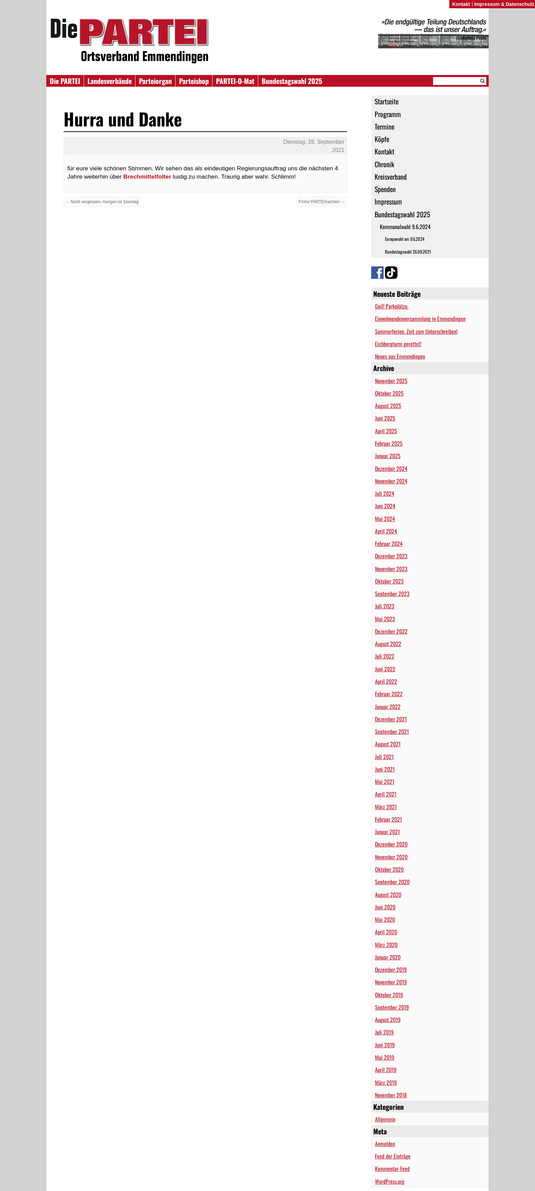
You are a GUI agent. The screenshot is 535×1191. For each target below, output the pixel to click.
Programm (388, 114)
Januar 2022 (388, 706)
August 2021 (388, 744)
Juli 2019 (384, 1032)
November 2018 (391, 1095)
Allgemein (385, 1119)
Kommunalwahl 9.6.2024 (405, 227)
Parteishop (194, 81)
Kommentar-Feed (392, 1168)
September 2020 (392, 882)
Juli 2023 (384, 606)
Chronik (384, 164)
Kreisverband (391, 176)
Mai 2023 (385, 619)
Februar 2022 (389, 694)
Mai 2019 (384, 1057)
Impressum (388, 201)
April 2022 (386, 681)
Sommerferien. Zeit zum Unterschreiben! (416, 331)
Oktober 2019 (389, 995)
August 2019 (388, 1019)
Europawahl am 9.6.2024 (404, 239)
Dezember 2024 (391, 468)
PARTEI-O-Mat (235, 81)
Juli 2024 (384, 493)
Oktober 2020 (389, 869)
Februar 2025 (389, 443)
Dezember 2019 (391, 969)
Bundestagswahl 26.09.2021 (408, 251)
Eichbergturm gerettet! (398, 344)
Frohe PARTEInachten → (322, 201)
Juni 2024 (385, 506)
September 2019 (392, 1007)
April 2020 (386, 932)
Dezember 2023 (391, 556)
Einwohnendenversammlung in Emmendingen (420, 318)
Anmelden (385, 1144)
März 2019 (386, 1082)
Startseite (386, 101)
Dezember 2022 (391, 631)
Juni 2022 (385, 669)
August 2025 (388, 405)
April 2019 (385, 1070)
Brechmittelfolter (147, 176)
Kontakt (384, 151)
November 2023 (391, 569)
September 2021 (392, 731)
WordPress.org (389, 1181)
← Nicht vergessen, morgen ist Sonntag (102, 201)
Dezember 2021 (391, 719)
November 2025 (391, 381)
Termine (384, 126)
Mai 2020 (385, 919)
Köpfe (382, 139)
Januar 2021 (387, 832)
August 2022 (388, 644)
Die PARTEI (65, 81)
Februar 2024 (389, 543)
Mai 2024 (385, 518)
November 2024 (391, 481)
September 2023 (392, 593)
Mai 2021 (384, 781)
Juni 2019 (385, 1045)
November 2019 (391, 982)
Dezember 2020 (391, 844)
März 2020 (386, 944)
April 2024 (386, 531)
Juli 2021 (384, 757)
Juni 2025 (385, 418)
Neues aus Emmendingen (400, 356)
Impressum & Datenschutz (504, 4)
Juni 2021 (385, 769)
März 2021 (386, 807)
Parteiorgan (155, 81)
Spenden (385, 189)
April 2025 (386, 431)
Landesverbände (109, 81)
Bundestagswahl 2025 (292, 81)
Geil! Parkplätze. (392, 306)
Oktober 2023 (389, 581)
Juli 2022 (384, 656)
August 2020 (388, 894)
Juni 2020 (385, 907)
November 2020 (391, 857)
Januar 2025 (388, 456)
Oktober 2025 (389, 393)
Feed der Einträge (393, 1156)
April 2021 (385, 794)
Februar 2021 (388, 819)
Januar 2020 (388, 957)
